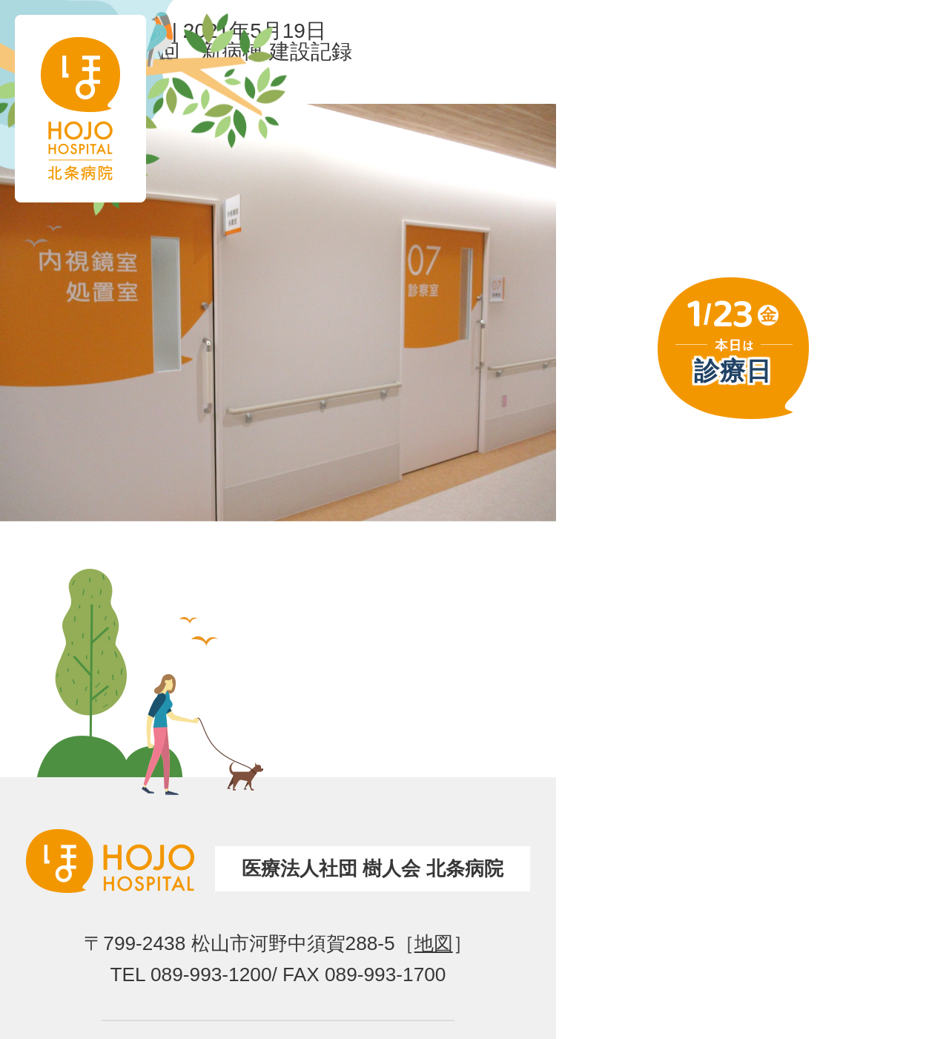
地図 (433, 943)
